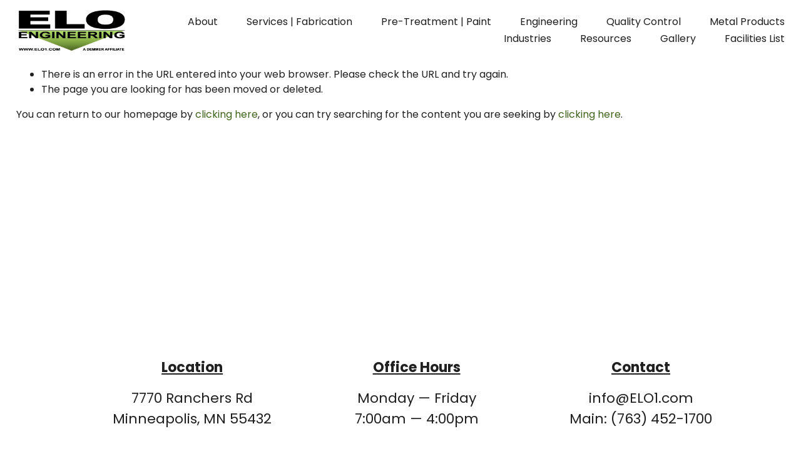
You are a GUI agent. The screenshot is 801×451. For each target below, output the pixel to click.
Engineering (549, 21)
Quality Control (643, 21)
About (203, 21)
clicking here (226, 114)
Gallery (678, 38)
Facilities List (755, 38)
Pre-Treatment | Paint (436, 21)
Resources (605, 38)
